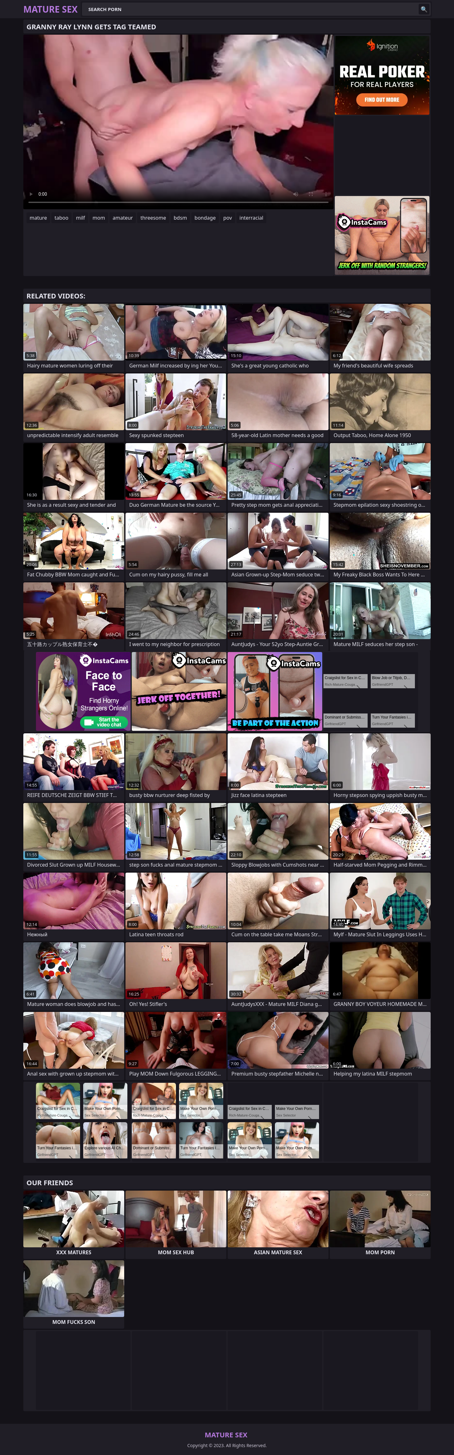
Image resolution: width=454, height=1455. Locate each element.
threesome (153, 217)
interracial (252, 217)
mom (99, 217)
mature (38, 217)
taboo (61, 217)
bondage (205, 217)
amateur (123, 217)
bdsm (180, 217)
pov (227, 217)
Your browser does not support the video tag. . (178, 122)
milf (80, 217)
